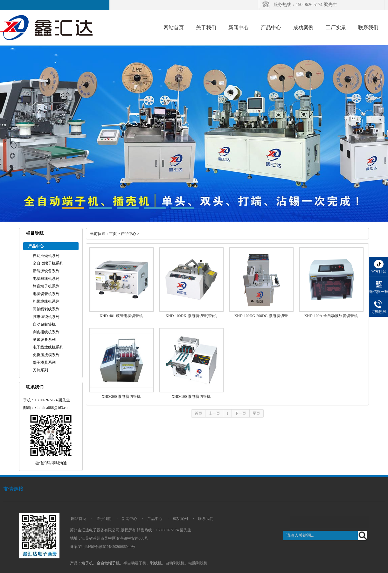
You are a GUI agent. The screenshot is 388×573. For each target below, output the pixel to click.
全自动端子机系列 (48, 263)
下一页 (240, 413)
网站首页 (173, 27)
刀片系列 (40, 370)
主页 (113, 233)
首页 (198, 413)
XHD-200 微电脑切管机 (121, 396)
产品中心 (271, 27)
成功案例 (303, 27)
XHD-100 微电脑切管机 (191, 396)
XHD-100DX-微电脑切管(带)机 (191, 316)
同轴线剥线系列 (46, 309)
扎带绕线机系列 (46, 301)
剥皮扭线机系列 (46, 332)
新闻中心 (238, 27)
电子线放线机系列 (48, 347)
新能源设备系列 (46, 271)
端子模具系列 (44, 362)
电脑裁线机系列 (46, 278)
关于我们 (206, 27)
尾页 (256, 413)
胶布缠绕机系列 (46, 316)
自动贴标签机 (44, 324)
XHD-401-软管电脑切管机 (121, 316)
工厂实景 (336, 27)
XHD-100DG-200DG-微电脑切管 (261, 316)
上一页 (214, 413)
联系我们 (368, 27)
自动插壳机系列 (46, 255)
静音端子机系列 (46, 286)
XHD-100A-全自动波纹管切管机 (331, 316)
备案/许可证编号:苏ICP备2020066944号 (102, 546)
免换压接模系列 (46, 355)
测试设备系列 (44, 339)
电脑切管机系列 (46, 294)
